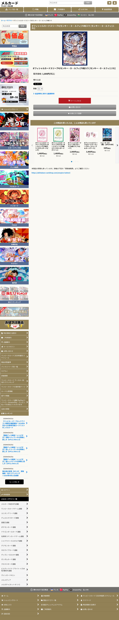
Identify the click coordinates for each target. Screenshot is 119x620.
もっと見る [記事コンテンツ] (14, 482)
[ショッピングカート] (109, 3)
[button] (74, 113)
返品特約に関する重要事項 (43, 93)
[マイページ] (115, 3)
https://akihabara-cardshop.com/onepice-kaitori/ (51, 173)
